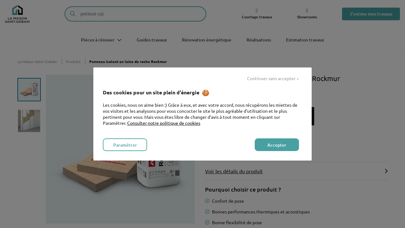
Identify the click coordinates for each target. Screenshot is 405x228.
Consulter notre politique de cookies (163, 123)
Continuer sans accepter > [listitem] (273, 78)
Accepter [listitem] (276, 145)
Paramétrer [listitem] (125, 145)
